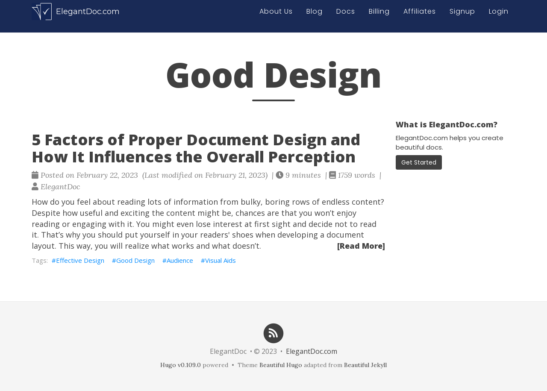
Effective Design (80, 260)
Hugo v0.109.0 (180, 365)
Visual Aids (220, 260)
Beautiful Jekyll (365, 365)
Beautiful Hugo (280, 365)
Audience (180, 260)
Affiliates (419, 16)
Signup (462, 16)
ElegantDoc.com (76, 15)
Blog (314, 16)
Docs (345, 16)
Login (499, 16)
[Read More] (361, 246)
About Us (276, 16)
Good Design (135, 260)
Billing (379, 16)
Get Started (418, 162)
